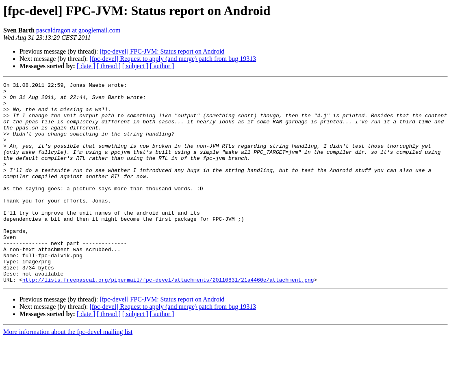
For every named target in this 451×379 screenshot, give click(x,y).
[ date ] (86, 65)
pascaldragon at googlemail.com (78, 30)
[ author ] (162, 65)
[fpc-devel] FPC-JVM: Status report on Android (162, 51)
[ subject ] (135, 65)
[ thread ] (109, 65)
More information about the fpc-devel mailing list (67, 371)
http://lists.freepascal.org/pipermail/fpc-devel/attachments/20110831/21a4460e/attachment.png (168, 319)
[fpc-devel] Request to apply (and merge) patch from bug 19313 (172, 58)
